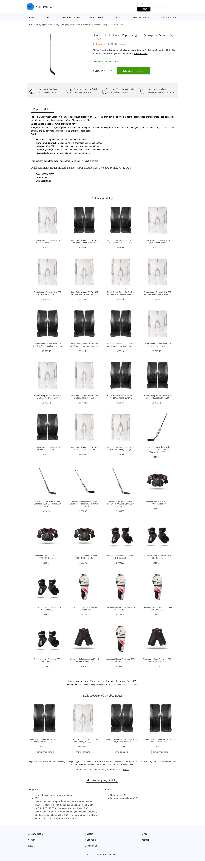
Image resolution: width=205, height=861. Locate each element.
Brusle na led (97, 17)
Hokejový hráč (102, 684)
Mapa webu (90, 840)
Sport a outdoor (47, 25)
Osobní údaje (91, 846)
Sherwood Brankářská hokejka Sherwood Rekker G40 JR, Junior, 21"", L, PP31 (84, 503)
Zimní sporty (64, 25)
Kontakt (145, 840)
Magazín (89, 834)
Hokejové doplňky (71, 17)
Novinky (31, 840)
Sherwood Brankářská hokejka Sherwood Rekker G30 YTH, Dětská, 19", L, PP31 (157, 449)
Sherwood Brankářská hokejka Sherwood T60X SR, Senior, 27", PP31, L (47, 503)
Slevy (30, 846)
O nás (144, 834)
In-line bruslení (139, 17)
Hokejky (118, 17)
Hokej (47, 17)
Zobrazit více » (140, 53)
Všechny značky (35, 834)
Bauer (109, 53)
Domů (32, 17)
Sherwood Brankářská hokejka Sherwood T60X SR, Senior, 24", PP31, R (121, 503)
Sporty (56, 25)
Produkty (38, 25)
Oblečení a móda (166, 17)
